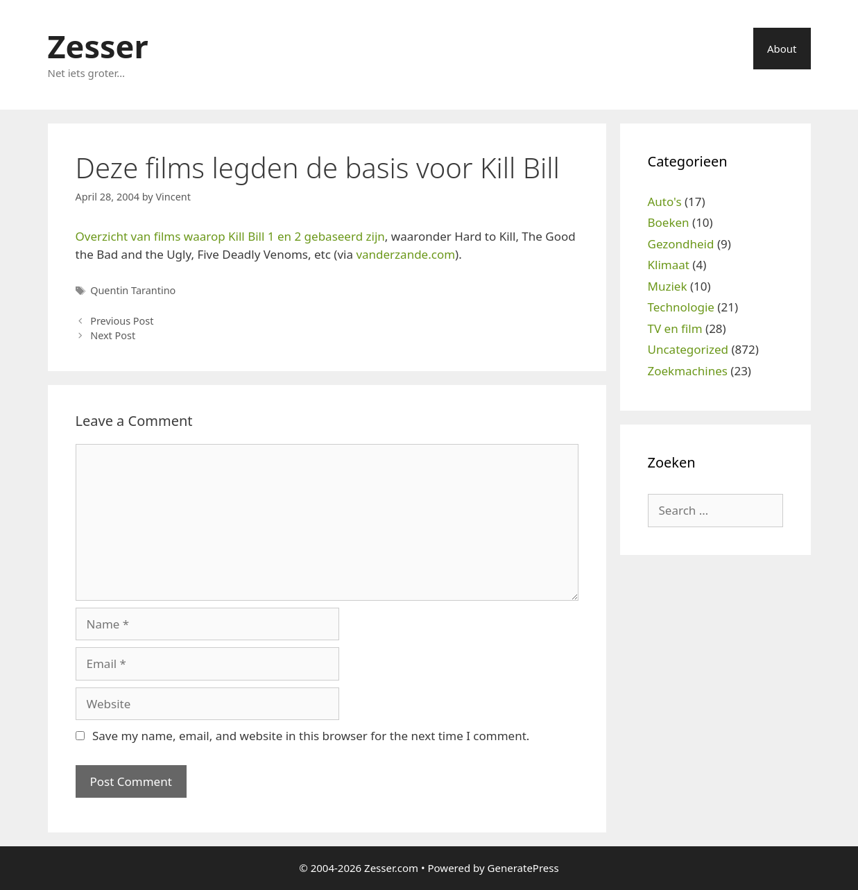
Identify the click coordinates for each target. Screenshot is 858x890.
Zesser (98, 46)
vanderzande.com (405, 254)
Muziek (667, 286)
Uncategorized (688, 349)
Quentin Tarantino (132, 290)
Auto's (665, 201)
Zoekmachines (688, 371)
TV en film (675, 328)
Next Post (112, 335)
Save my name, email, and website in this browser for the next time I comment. (310, 736)
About (782, 48)
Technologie (681, 307)
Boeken (668, 222)
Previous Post (121, 320)
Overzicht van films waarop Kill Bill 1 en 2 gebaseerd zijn (230, 236)
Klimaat (668, 265)
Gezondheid (681, 244)
